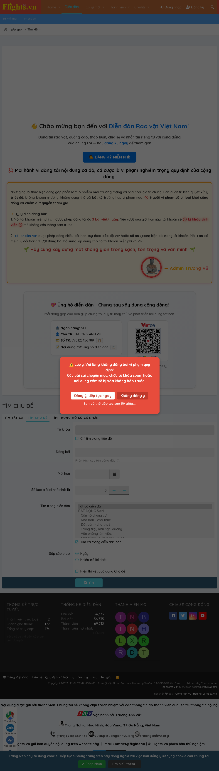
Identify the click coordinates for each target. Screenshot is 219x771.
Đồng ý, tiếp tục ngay (92, 395)
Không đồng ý (133, 395)
